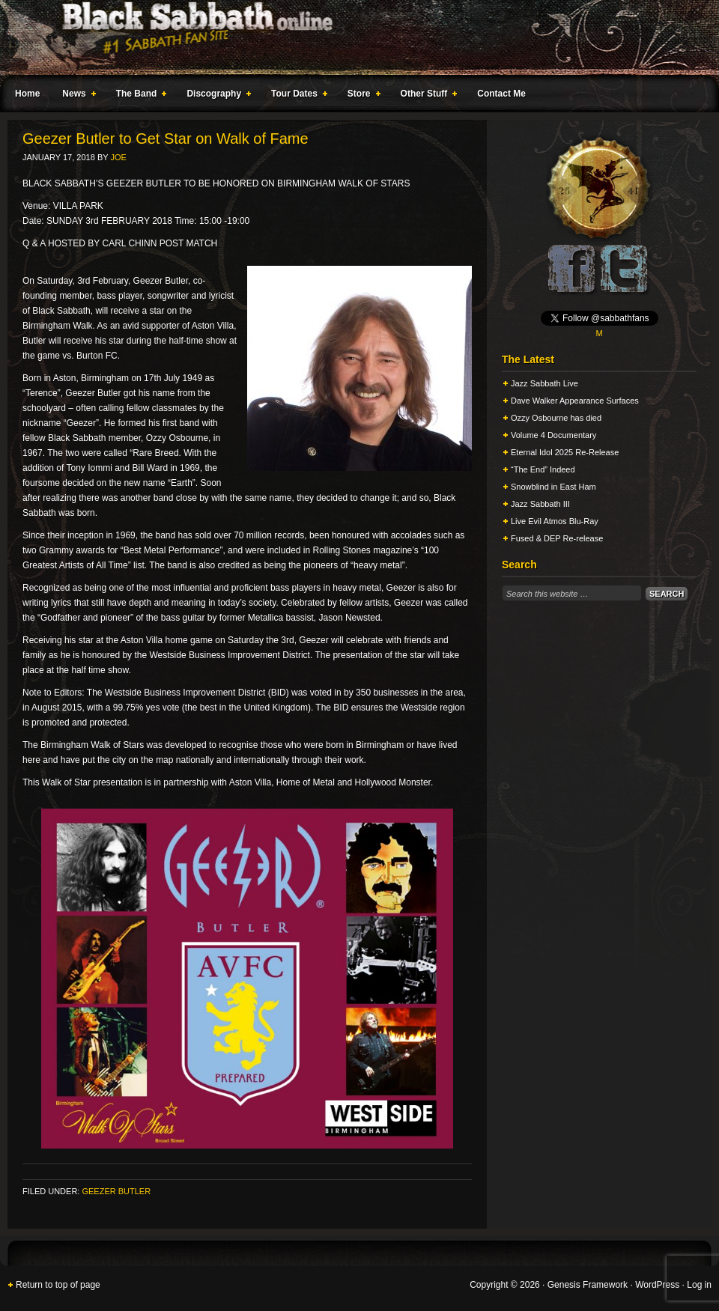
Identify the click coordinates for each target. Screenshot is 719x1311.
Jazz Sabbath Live (544, 383)
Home (27, 93)
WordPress (657, 1285)
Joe (118, 157)
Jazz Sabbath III (540, 503)
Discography (215, 95)
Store (361, 95)
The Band (139, 95)
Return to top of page (58, 1285)
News (76, 95)
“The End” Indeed (543, 469)
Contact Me (501, 93)
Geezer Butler (116, 1191)
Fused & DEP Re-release (557, 538)
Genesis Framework (587, 1285)
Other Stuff (426, 95)
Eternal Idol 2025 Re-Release (565, 452)
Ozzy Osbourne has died (556, 417)
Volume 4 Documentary (553, 435)
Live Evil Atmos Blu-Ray (554, 521)
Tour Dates (296, 95)
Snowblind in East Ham (553, 486)
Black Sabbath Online (352, 37)
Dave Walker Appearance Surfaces (575, 400)
